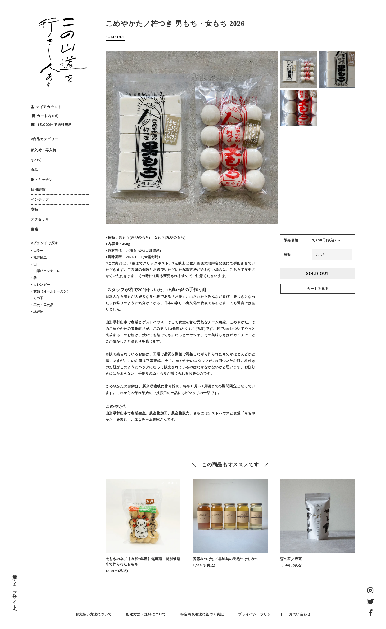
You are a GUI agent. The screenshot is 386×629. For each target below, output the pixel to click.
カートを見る (318, 289)
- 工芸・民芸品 (42, 305)
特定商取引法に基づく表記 (202, 614)
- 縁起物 (37, 311)
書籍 (34, 229)
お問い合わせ (300, 614)
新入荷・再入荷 (43, 150)
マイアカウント (46, 107)
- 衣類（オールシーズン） (50, 291)
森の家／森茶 (291, 559)
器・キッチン (42, 180)
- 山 (34, 264)
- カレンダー (40, 284)
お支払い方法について (93, 614)
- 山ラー (37, 251)
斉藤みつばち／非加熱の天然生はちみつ (225, 559)
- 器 (34, 278)
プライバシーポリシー (256, 614)
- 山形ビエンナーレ (45, 271)
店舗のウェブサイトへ (14, 592)
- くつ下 (37, 298)
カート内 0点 (44, 116)
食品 (34, 170)
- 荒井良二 (39, 257)
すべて (36, 160)
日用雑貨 (38, 190)
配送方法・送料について (146, 614)
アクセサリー (42, 219)
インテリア (40, 199)
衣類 (34, 209)
